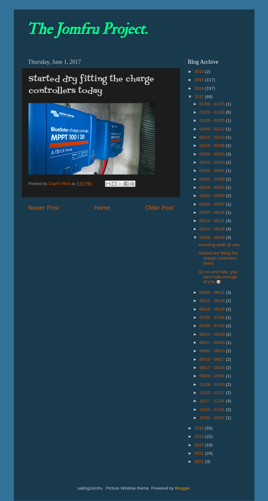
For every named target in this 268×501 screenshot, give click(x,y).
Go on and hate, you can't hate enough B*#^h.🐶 (217, 276)
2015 (199, 79)
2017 (199, 96)
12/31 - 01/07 (213, 417)
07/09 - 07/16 (213, 325)
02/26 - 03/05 (213, 154)
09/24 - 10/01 (213, 375)
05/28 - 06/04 (213, 237)
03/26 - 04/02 (213, 170)
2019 (199, 436)
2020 (199, 445)
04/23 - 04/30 (213, 195)
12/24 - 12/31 (213, 409)
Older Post (159, 207)
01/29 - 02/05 (213, 120)
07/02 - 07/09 (213, 317)
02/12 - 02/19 (213, 137)
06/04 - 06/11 (213, 292)
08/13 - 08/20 (213, 334)
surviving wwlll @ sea (218, 244)
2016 (199, 88)
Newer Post (43, 207)
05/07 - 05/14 (213, 212)
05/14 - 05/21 (213, 220)
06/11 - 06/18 (213, 300)
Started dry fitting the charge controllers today (218, 258)
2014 (199, 71)
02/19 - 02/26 (213, 145)
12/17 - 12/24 (213, 401)
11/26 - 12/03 (213, 384)
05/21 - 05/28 (213, 229)
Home (102, 207)
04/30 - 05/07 (213, 204)
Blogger (182, 488)
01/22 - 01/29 (213, 112)
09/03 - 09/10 (213, 350)
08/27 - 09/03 (213, 342)
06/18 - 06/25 (213, 309)
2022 (199, 461)
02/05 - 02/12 (213, 129)
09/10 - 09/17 (213, 359)
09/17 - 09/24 (213, 367)
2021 (199, 453)
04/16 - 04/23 (213, 187)
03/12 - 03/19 (213, 162)
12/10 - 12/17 (213, 392)
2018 (199, 428)
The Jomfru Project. (87, 29)
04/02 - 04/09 (213, 179)
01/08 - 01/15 (213, 104)
